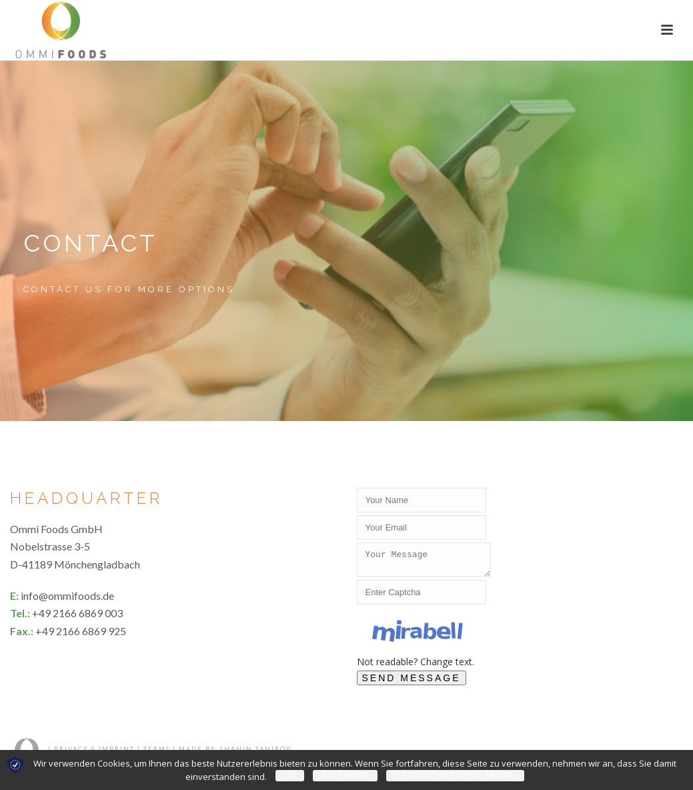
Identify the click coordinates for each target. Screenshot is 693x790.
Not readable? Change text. (415, 665)
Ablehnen (345, 775)
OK (289, 775)
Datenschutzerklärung (455, 775)
